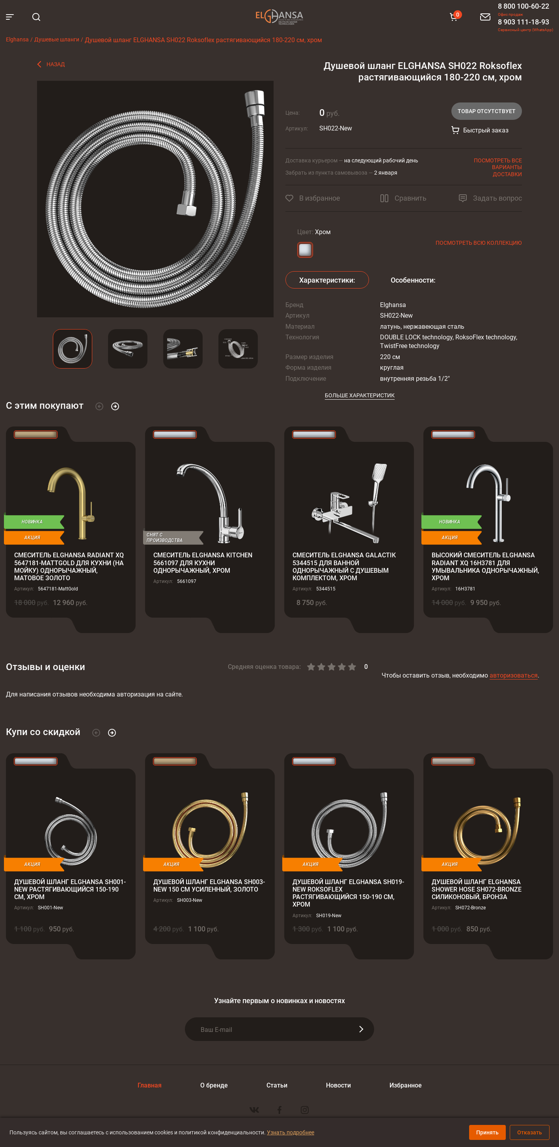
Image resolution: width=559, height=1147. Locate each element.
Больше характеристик (360, 395)
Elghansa (279, 17)
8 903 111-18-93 (523, 21)
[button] (99, 406)
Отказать (529, 1132)
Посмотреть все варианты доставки (498, 167)
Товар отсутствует (487, 111)
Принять (487, 1132)
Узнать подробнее (290, 1132)
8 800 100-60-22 (523, 6)
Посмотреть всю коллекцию (479, 242)
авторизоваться (514, 675)
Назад (56, 64)
